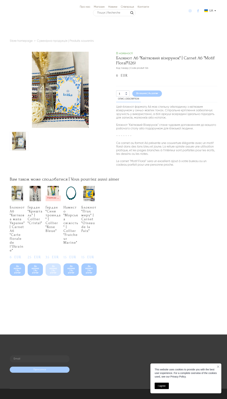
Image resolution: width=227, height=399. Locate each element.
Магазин (99, 7)
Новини (112, 7)
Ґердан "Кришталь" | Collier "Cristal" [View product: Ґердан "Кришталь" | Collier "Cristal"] (35, 215)
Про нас (85, 7)
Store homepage (21, 40)
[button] (132, 13)
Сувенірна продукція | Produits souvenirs (65, 40)
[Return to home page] (14, 10)
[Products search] (114, 12)
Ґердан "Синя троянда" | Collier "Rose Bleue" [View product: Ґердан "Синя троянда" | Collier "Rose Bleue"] (53, 219)
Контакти (143, 7)
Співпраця (127, 7)
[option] (208, 11)
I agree (162, 385)
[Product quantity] (121, 93)
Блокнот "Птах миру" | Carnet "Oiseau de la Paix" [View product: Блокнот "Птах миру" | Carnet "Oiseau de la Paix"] (88, 219)
